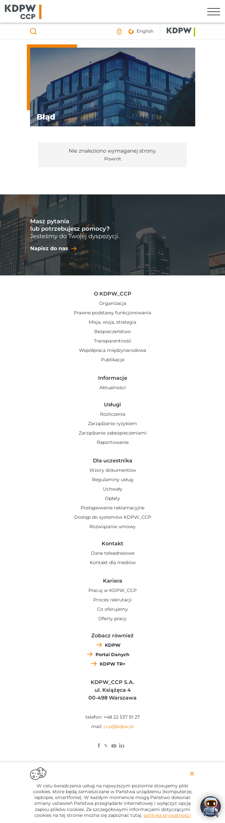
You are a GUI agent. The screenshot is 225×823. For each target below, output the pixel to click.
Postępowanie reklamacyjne (112, 508)
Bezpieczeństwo (112, 331)
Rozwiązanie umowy (112, 526)
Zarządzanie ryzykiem (112, 423)
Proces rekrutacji (112, 600)
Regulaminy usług (112, 479)
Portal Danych (112, 654)
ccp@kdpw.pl (119, 726)
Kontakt (112, 543)
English (145, 31)
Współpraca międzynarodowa (112, 350)
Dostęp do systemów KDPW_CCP (112, 517)
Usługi (112, 404)
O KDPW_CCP (112, 294)
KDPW (112, 645)
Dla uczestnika (112, 461)
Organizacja (112, 303)
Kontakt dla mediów (113, 562)
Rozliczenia (112, 414)
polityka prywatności (167, 815)
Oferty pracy (112, 618)
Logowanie (119, 31)
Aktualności (112, 387)
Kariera (112, 581)
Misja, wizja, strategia (112, 322)
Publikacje (112, 360)
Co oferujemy (112, 609)
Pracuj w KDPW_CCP (112, 590)
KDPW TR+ (112, 664)
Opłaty (112, 498)
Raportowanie (113, 442)
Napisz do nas (49, 248)
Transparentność (112, 341)
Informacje (112, 378)
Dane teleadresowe (112, 553)
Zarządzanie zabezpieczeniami (113, 433)
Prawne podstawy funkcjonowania (112, 313)
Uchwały (112, 489)
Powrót (112, 159)
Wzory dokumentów (112, 470)
